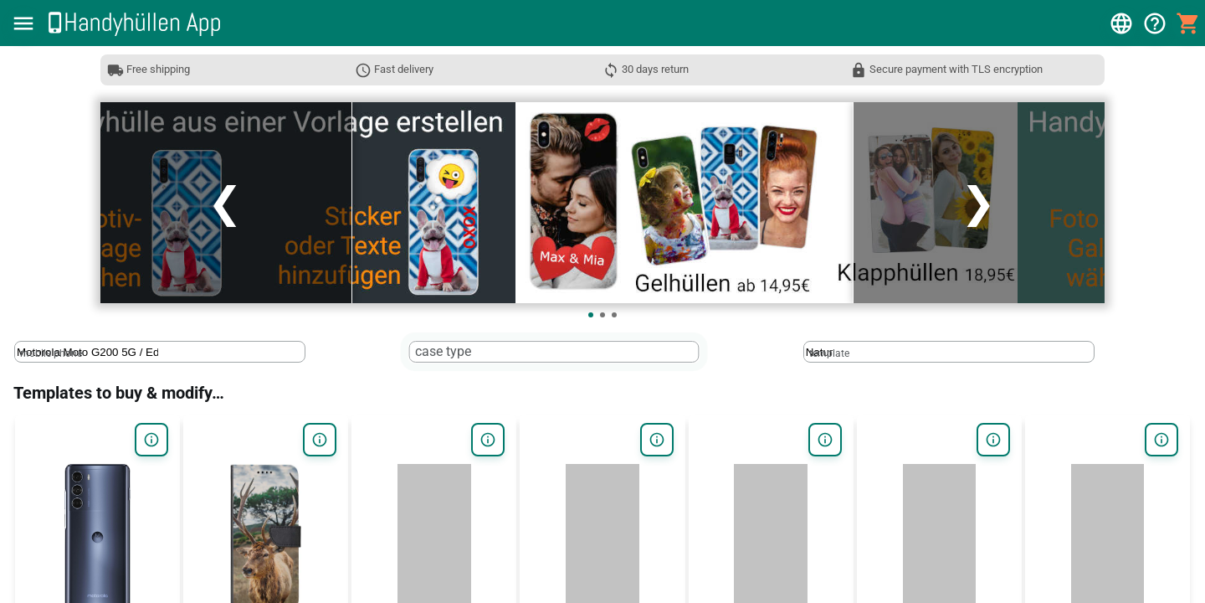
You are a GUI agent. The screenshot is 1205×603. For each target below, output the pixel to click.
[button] (23, 23)
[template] (876, 352)
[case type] (483, 352)
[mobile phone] (87, 352)
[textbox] (159, 351)
